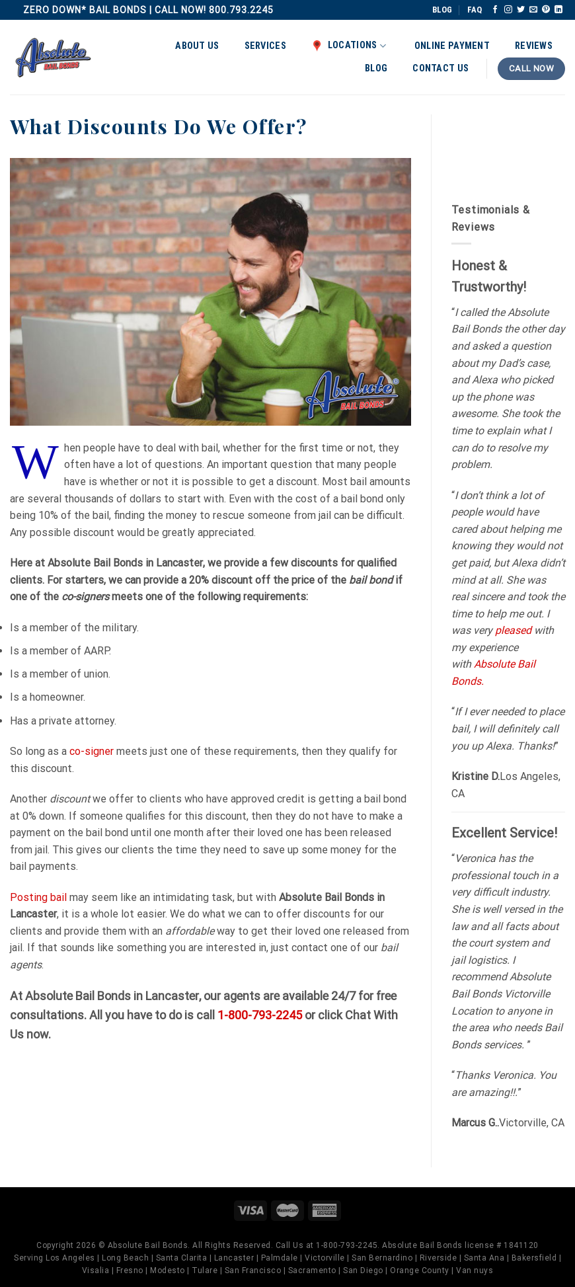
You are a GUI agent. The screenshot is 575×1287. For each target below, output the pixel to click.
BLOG (442, 10)
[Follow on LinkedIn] (558, 10)
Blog (376, 68)
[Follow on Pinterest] (546, 10)
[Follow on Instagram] (508, 10)
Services (265, 46)
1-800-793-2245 (259, 1015)
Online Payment (452, 46)
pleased (513, 630)
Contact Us (440, 68)
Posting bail (38, 897)
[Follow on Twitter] (521, 10)
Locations (348, 45)
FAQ (474, 10)
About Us (197, 46)
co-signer (91, 751)
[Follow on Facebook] (495, 10)
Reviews (534, 46)
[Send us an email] (533, 10)
